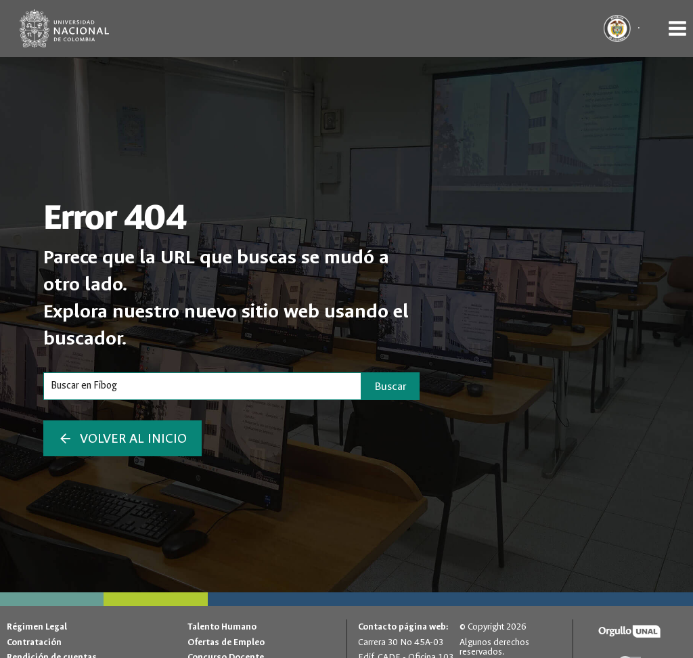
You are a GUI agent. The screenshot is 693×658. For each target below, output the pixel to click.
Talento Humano (221, 626)
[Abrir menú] (677, 28)
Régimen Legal (37, 626)
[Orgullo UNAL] (629, 631)
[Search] (202, 385)
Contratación (34, 642)
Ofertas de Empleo (226, 642)
